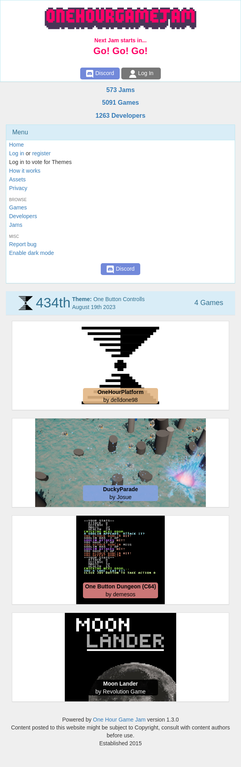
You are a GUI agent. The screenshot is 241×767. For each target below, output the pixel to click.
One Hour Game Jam (119, 719)
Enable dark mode (31, 253)
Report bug (22, 244)
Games (18, 207)
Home (16, 144)
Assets (17, 179)
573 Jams (120, 90)
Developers (23, 216)
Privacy (18, 188)
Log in (16, 153)
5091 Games (120, 102)
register (41, 153)
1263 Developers (120, 115)
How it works (24, 171)
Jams (15, 225)
